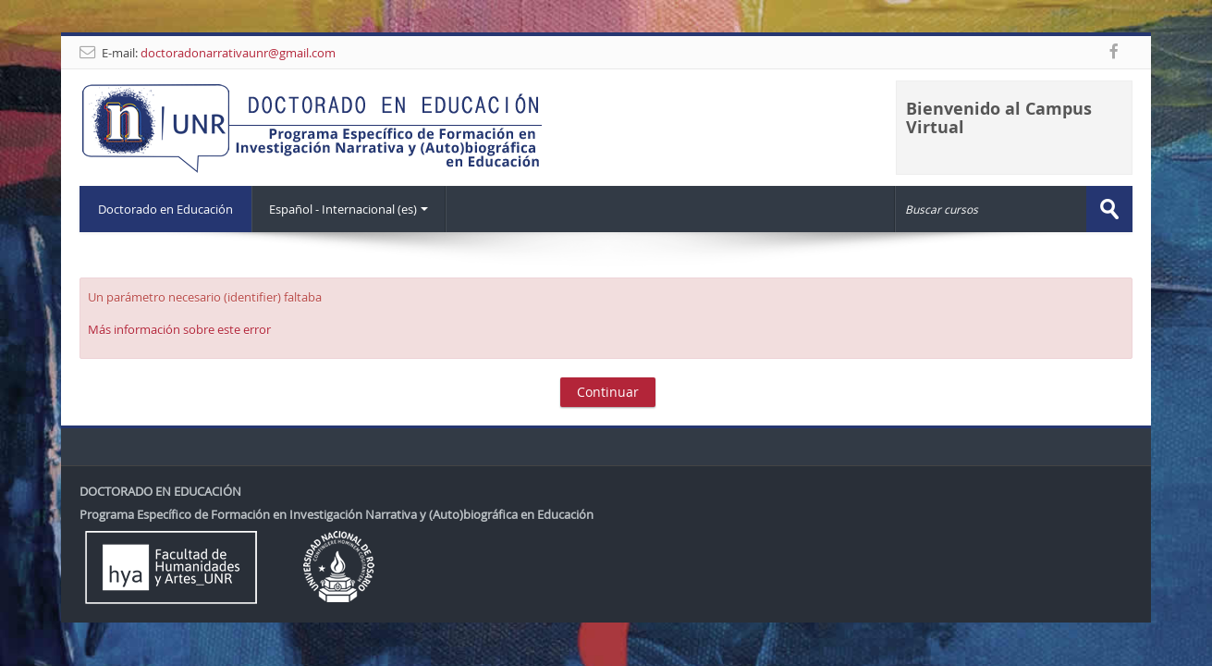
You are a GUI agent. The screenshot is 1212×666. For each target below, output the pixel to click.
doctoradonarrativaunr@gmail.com (238, 52)
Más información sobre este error (179, 329)
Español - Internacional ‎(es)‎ (348, 209)
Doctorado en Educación (165, 209)
